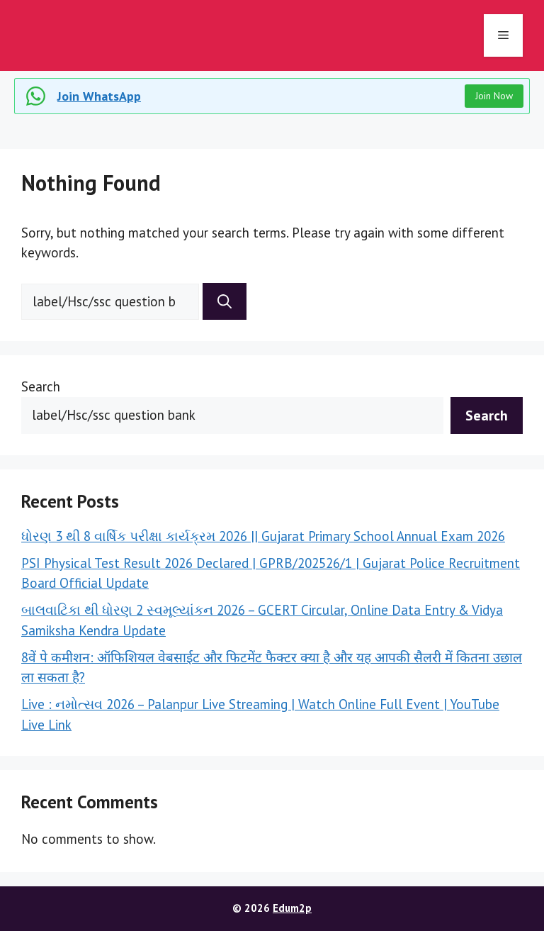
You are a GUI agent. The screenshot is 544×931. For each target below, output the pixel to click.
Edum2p (292, 908)
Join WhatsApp (99, 96)
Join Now (494, 95)
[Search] (224, 301)
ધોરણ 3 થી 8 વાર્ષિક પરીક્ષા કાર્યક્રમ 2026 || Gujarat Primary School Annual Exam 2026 (263, 536)
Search (40, 386)
